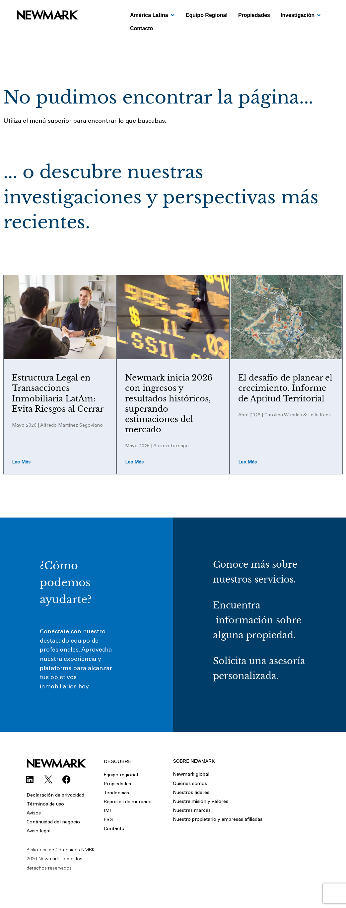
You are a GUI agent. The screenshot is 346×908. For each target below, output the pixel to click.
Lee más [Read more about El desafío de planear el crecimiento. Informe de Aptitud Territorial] (247, 462)
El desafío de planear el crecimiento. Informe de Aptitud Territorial (285, 388)
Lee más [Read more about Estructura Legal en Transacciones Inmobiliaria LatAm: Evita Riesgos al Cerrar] (21, 462)
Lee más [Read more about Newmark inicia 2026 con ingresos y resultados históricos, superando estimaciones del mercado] (134, 462)
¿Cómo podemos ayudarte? (66, 582)
